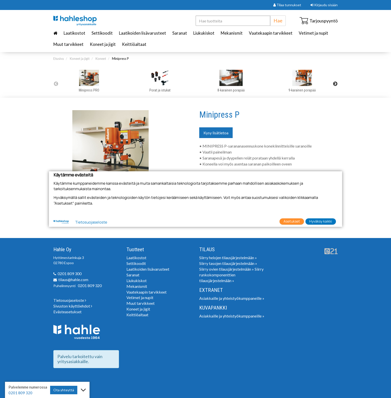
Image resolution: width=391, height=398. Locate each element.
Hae (278, 20)
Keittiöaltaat (134, 44)
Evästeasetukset (67, 311)
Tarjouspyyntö (318, 20)
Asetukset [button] (292, 221)
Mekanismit (232, 33)
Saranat (179, 33)
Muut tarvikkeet (68, 44)
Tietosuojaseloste (69, 300)
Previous (55, 83)
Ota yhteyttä (63, 390)
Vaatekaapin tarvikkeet (271, 33)
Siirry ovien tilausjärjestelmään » (226, 269)
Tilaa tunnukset (287, 5)
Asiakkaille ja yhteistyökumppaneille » (231, 298)
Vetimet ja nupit (313, 33)
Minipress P (120, 59)
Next (335, 83)
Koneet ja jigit (103, 44)
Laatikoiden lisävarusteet (142, 33)
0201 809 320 (90, 285)
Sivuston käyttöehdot (72, 306)
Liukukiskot (203, 33)
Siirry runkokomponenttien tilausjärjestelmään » (231, 275)
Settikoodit (102, 33)
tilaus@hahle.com (73, 279)
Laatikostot (74, 33)
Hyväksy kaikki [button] (320, 221)
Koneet (101, 59)
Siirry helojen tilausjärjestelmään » (228, 257)
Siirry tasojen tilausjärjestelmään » (228, 263)
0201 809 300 (70, 273)
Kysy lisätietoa (215, 132)
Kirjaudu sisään (324, 5)
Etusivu (58, 59)
